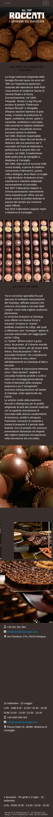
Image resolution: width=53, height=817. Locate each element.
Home (7, 3)
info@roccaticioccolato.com (22, 631)
